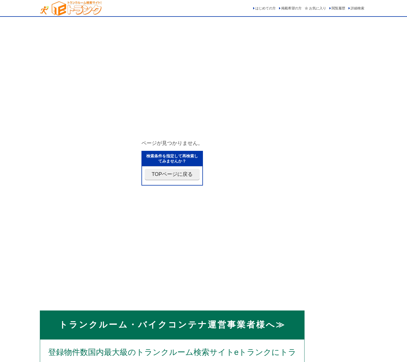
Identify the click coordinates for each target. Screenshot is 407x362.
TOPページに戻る (172, 174)
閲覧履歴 (338, 8)
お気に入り (317, 8)
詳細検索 (357, 8)
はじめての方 (265, 8)
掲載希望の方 (291, 8)
